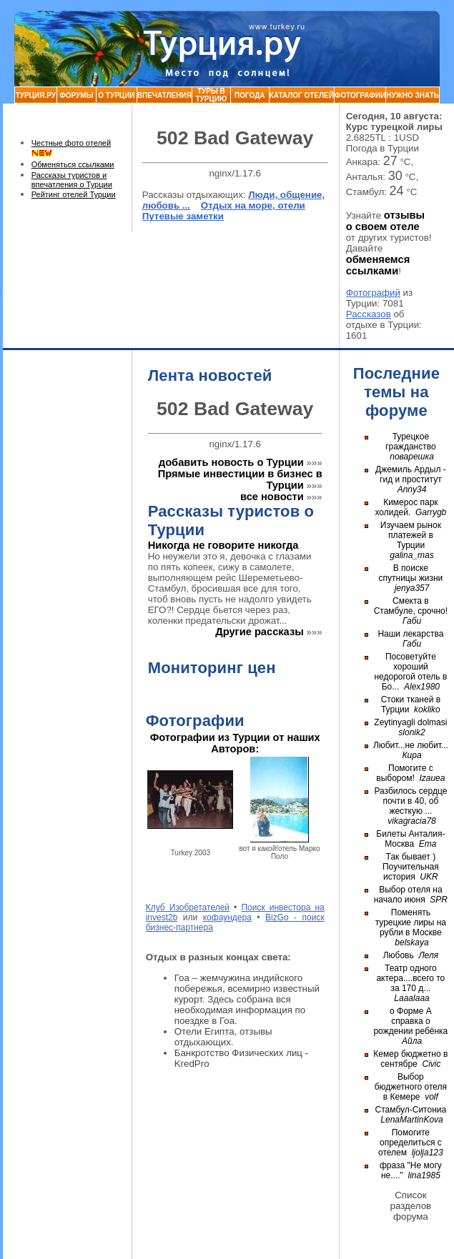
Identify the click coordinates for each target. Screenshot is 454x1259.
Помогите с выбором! (404, 773)
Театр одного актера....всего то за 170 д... (410, 978)
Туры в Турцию (211, 95)
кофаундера (227, 917)
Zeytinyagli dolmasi (410, 722)
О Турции (116, 95)
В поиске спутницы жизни (411, 573)
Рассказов (368, 314)
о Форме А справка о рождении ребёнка (410, 1021)
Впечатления (164, 95)
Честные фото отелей (71, 143)
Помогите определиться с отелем (410, 1143)
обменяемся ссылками (378, 265)
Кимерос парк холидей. (406, 507)
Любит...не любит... (410, 745)
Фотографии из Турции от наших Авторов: (235, 743)
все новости (272, 496)
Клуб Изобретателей (188, 907)
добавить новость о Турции (231, 462)
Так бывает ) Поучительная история (411, 867)
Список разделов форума (411, 1206)
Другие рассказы (259, 631)
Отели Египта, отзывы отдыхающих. (223, 1036)
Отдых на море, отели (253, 205)
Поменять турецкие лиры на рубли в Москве (410, 922)
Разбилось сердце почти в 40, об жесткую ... (410, 801)
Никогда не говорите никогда (223, 545)
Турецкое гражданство (410, 442)
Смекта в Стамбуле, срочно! (411, 606)
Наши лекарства (410, 634)
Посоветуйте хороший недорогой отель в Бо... (410, 672)
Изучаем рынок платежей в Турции (410, 535)
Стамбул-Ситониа (411, 1110)
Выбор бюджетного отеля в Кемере (411, 1087)
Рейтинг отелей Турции (73, 194)
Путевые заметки (183, 216)
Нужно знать (412, 95)
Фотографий (373, 292)
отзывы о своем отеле (385, 220)
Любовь (398, 955)
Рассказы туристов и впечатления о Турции (71, 180)
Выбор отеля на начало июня (408, 895)
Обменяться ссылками (72, 164)
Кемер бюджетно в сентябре (410, 1059)
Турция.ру (36, 95)
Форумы (76, 95)
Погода (250, 95)
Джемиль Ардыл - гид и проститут (410, 474)
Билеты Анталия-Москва (410, 839)
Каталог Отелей (302, 95)
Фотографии (360, 95)
